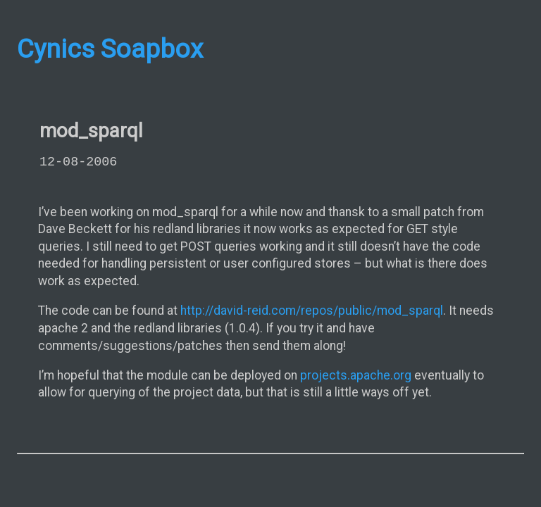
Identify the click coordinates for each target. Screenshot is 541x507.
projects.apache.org (355, 375)
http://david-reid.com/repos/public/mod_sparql (311, 310)
